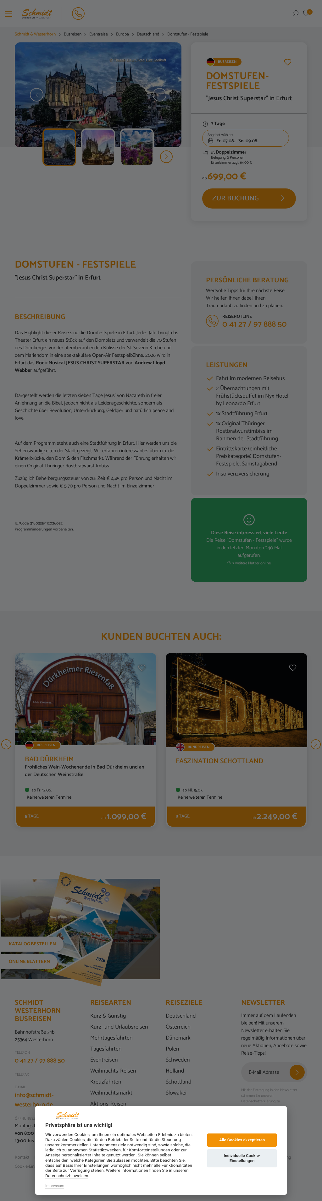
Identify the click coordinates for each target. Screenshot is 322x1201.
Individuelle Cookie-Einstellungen (242, 1158)
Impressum (54, 1186)
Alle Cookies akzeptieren (242, 1140)
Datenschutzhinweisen (66, 1175)
